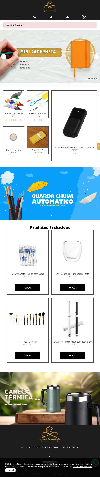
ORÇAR (27, 287)
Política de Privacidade (82, 466)
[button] (3, 56)
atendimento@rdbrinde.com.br (57, 447)
